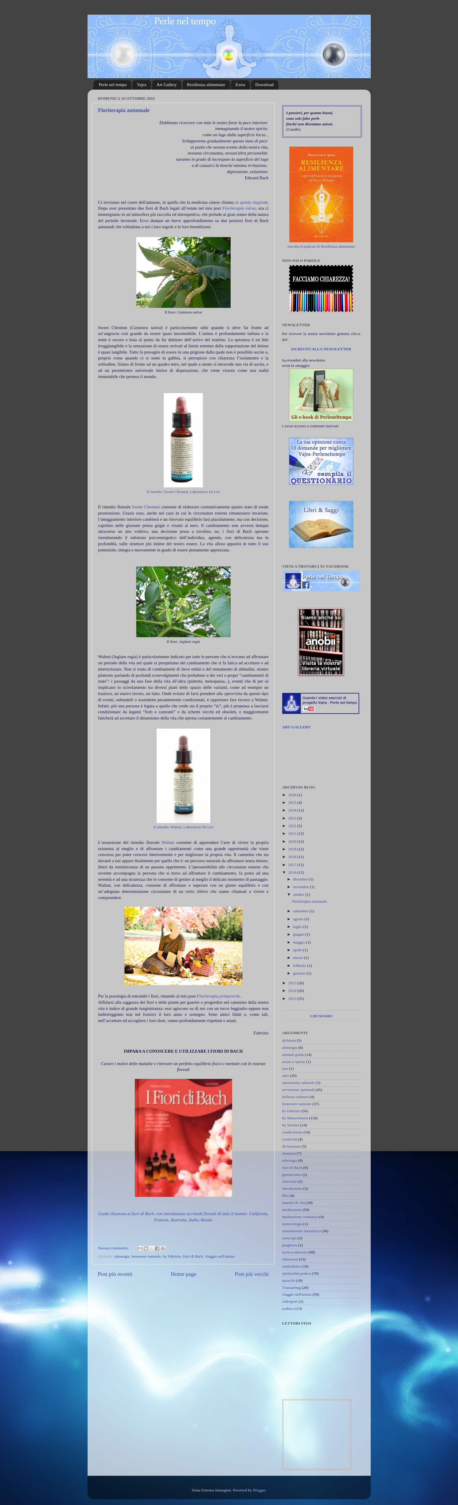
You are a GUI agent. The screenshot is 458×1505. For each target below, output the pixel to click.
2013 (292, 998)
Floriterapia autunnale (124, 110)
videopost (290, 1301)
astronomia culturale (298, 1082)
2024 (292, 810)
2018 (292, 857)
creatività (289, 1139)
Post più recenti (115, 1274)
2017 (292, 864)
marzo (298, 957)
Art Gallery (167, 84)
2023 (292, 818)
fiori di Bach (193, 1256)
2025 (292, 802)
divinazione (291, 1146)
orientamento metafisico (301, 1231)
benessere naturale (146, 1256)
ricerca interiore (295, 1252)
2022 (292, 826)
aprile (298, 950)
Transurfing (291, 1287)
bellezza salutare (295, 1097)
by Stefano (290, 1125)
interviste (289, 1181)
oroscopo (289, 1238)
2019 (292, 849)
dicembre (301, 879)
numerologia (292, 1224)
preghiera (289, 1245)
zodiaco (288, 1308)
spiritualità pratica (296, 1273)
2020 (292, 841)
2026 (292, 795)
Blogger (259, 1490)
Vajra (141, 84)
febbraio (300, 965)
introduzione (292, 1188)
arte (285, 1068)
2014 (292, 990)
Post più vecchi (252, 1274)
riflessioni (290, 1259)
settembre (301, 911)
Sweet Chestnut (146, 507)
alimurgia (122, 1256)
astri (285, 1075)
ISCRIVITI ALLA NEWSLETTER (321, 349)
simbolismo (291, 1266)
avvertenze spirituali (298, 1089)
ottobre (299, 894)
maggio (299, 942)
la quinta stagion (250, 202)
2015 (292, 983)
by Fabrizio (172, 1256)
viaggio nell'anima (220, 1256)
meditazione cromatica (300, 1217)
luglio (298, 926)
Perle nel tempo (113, 84)
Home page (183, 1274)
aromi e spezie (293, 1061)
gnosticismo (291, 1174)
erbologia (289, 1160)
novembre (301, 887)
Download (264, 84)
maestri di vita (293, 1202)
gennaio (300, 973)
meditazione (292, 1209)
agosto (299, 919)
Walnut (169, 842)
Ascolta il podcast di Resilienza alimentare (321, 246)
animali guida (293, 1054)
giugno (299, 934)
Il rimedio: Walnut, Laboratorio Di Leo (183, 827)
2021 (292, 833)
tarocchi (288, 1280)
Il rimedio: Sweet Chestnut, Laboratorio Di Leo (183, 491)
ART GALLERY (296, 727)
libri (285, 1195)
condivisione (292, 1132)
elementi (289, 1153)
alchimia (289, 1040)
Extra (240, 84)
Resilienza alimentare (206, 84)
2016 (292, 872)
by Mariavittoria (295, 1118)
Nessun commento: (114, 1248)
